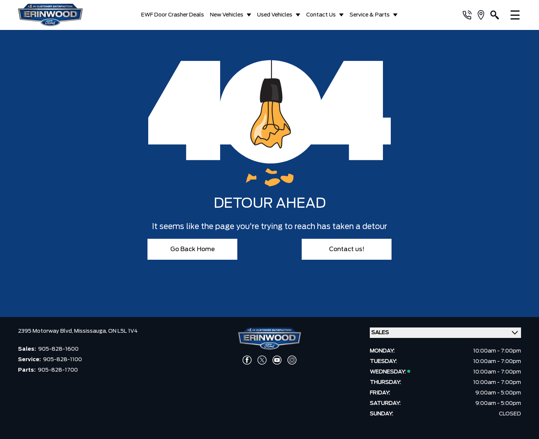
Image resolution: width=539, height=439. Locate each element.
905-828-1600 (58, 349)
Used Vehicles (274, 15)
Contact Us (321, 15)
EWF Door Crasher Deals (172, 15)
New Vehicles (226, 15)
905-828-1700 (58, 370)
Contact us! (347, 249)
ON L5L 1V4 (123, 331)
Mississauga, (91, 331)
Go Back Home (192, 249)
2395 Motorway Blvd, (46, 331)
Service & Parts (370, 15)
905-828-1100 (62, 359)
